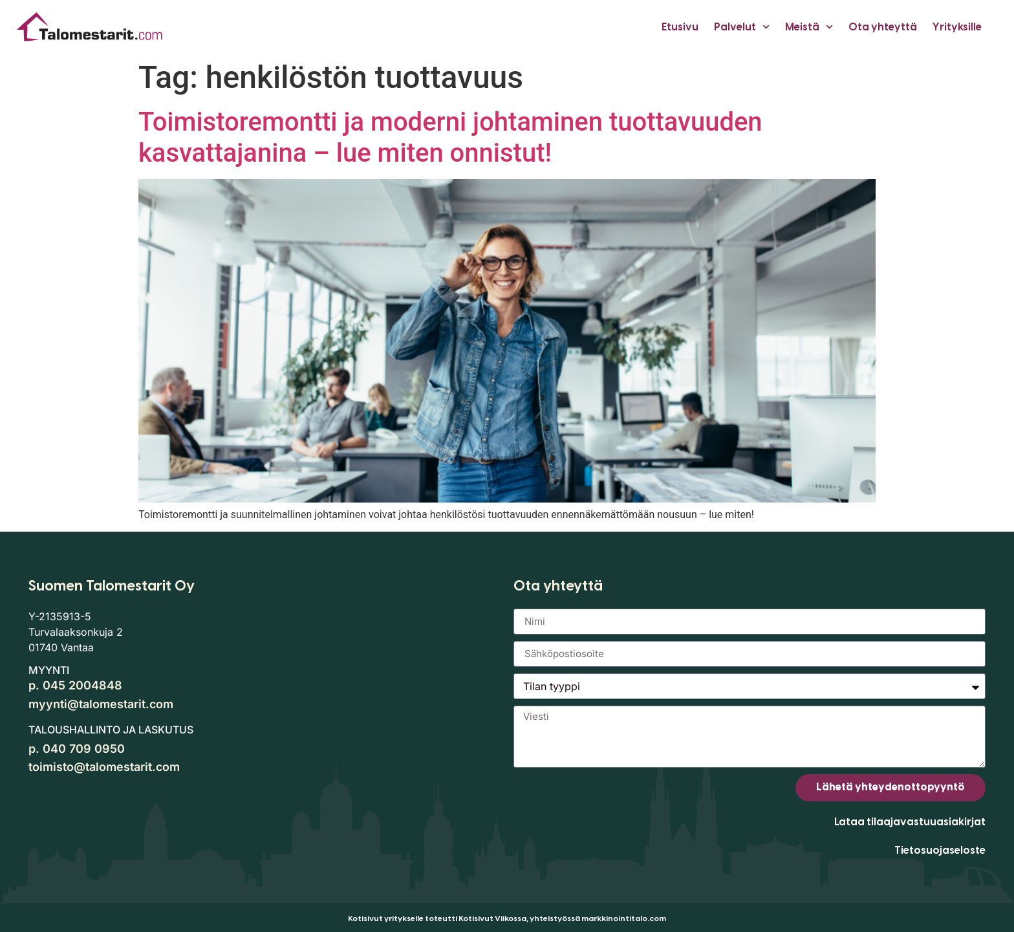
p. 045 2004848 (75, 685)
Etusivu (680, 27)
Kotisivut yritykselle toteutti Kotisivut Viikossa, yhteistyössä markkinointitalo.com (507, 918)
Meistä (809, 27)
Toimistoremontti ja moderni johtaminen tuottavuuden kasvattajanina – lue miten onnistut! (450, 137)
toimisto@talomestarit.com (104, 767)
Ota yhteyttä (882, 27)
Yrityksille (957, 27)
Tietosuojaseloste (940, 850)
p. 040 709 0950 (76, 748)
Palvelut (742, 27)
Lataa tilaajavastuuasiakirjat (910, 822)
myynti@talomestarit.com (100, 704)
